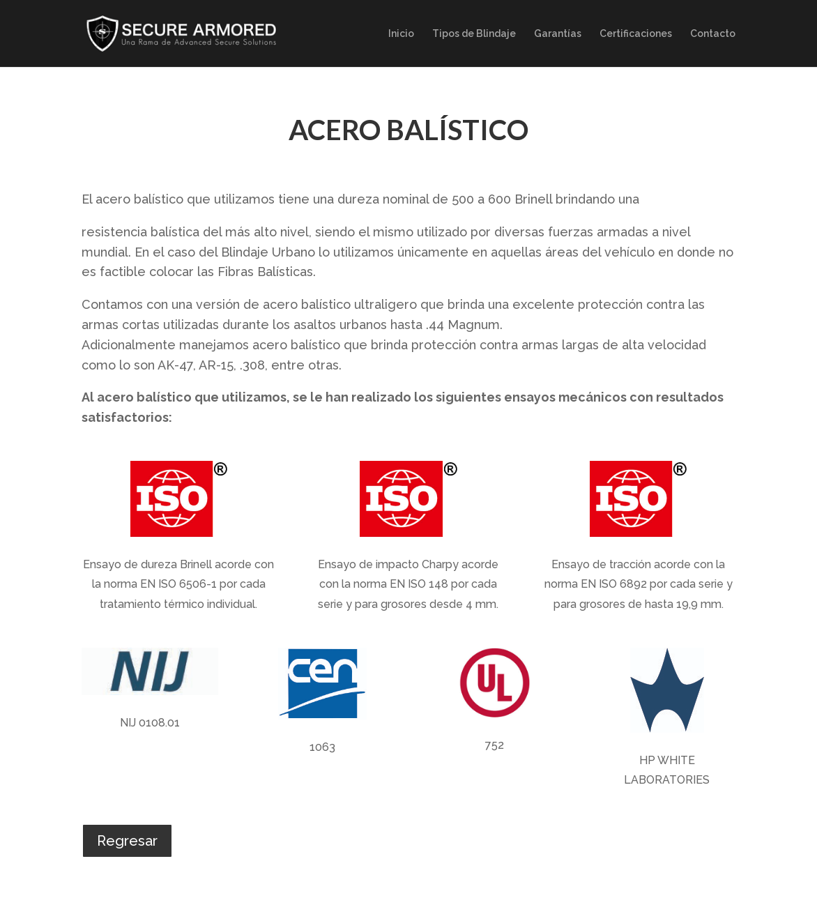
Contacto (712, 34)
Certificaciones (636, 34)
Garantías (557, 34)
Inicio (401, 34)
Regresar (127, 840)
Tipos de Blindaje (474, 34)
